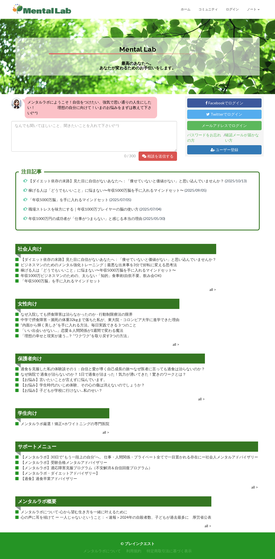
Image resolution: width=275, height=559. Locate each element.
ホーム (185, 9)
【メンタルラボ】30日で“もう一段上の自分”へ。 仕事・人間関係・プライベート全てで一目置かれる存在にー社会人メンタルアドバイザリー (139, 457)
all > (212, 289)
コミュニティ (208, 9)
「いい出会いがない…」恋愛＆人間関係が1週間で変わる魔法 (72, 330)
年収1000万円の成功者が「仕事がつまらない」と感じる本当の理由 (85, 218)
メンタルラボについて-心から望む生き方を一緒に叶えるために (74, 512)
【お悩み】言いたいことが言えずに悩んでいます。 (64, 379)
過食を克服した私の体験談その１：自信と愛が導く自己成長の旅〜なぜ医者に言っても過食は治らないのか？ (113, 368)
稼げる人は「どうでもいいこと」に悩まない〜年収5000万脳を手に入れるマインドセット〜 (106, 190)
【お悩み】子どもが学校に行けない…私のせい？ (61, 390)
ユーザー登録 (224, 149)
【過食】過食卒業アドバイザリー (49, 478)
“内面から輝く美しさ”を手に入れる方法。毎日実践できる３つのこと (78, 325)
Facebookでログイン (224, 103)
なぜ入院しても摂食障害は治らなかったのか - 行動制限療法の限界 (77, 314)
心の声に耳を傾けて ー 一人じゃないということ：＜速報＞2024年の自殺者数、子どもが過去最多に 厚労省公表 (116, 517)
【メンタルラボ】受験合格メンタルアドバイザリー (64, 462)
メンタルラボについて (102, 551)
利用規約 (133, 551)
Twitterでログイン (224, 114)
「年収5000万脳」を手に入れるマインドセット (68, 199)
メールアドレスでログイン (224, 125)
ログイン (232, 9)
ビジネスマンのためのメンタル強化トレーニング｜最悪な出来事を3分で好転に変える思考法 (99, 264)
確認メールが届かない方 (242, 138)
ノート (253, 9)
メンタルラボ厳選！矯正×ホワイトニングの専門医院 (65, 423)
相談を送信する (157, 156)
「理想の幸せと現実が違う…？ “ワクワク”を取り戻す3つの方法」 (76, 335)
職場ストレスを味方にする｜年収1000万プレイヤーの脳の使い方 (83, 209)
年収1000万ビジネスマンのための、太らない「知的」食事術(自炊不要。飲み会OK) (91, 275)
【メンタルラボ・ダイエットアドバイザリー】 (60, 473)
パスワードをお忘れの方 (204, 138)
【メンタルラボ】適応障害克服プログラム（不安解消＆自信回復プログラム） (86, 467)
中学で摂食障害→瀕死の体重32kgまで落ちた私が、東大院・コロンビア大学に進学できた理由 (100, 319)
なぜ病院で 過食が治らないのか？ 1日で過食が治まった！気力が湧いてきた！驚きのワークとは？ (103, 374)
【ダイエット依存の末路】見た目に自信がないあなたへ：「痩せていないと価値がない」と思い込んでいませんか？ (126, 181)
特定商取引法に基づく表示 (169, 551)
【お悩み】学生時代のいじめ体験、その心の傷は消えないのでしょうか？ (83, 385)
